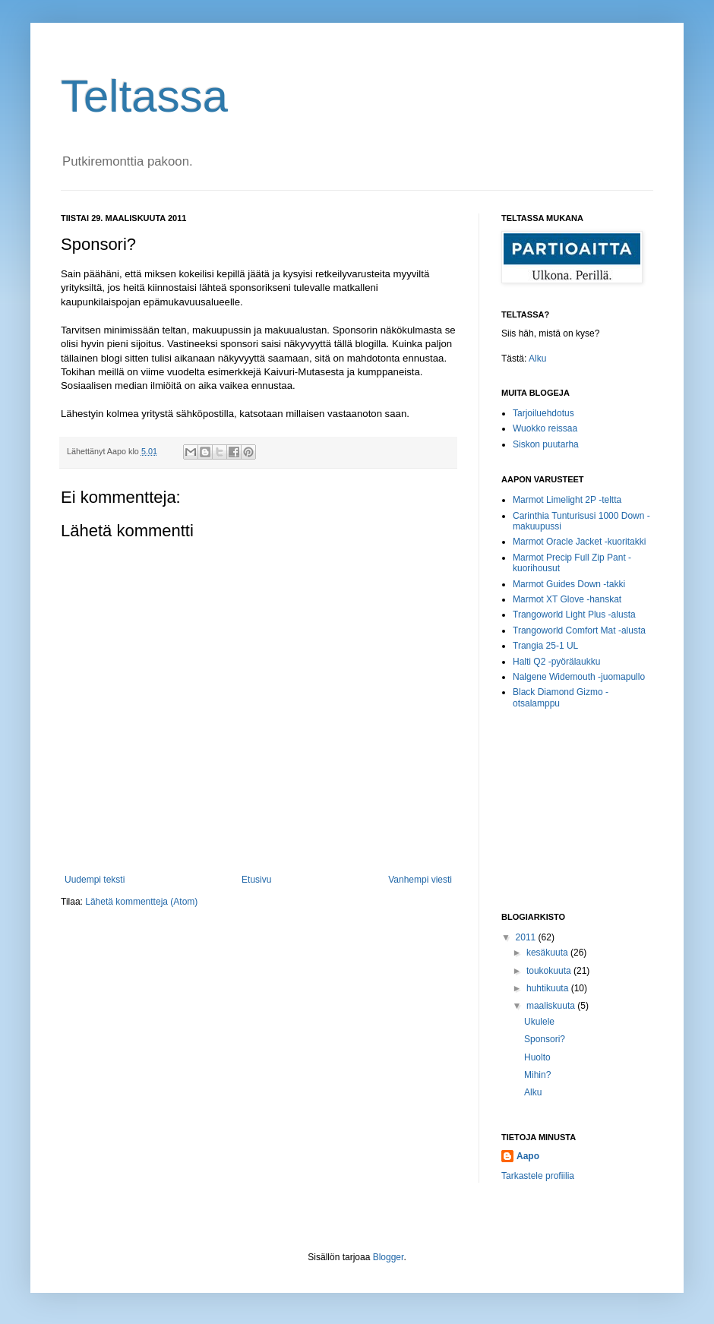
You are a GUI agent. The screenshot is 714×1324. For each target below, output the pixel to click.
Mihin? (537, 1075)
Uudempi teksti (95, 879)
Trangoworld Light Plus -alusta (574, 614)
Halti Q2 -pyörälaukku (556, 661)
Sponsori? (544, 1039)
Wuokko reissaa (545, 428)
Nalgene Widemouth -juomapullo (579, 676)
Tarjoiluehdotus (543, 413)
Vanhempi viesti (420, 879)
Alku (537, 358)
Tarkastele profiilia (537, 1176)
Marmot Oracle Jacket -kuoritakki (579, 541)
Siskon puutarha (546, 444)
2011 (527, 937)
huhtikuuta (548, 988)
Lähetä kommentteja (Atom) (141, 901)
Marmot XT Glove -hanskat (567, 599)
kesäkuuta (548, 952)
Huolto (537, 1057)
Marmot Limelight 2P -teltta (567, 500)
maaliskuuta (551, 1005)
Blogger (388, 1257)
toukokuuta (549, 970)
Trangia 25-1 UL (545, 645)
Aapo (528, 1156)
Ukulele (539, 1021)
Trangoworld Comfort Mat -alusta (579, 630)
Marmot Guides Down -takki (569, 584)
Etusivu (256, 879)
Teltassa (144, 96)
